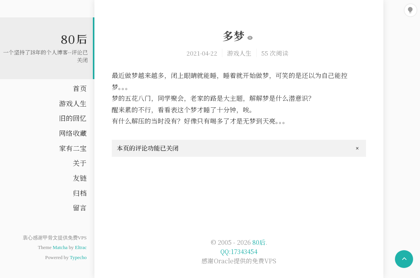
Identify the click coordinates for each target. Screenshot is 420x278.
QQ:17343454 (238, 251)
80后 (74, 39)
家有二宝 (73, 148)
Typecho (78, 257)
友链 (80, 178)
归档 (80, 193)
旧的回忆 (73, 118)
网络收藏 (73, 133)
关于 (80, 163)
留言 (80, 207)
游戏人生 (73, 103)
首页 (80, 88)
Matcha (60, 247)
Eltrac (81, 247)
